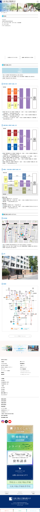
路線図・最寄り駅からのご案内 (27, 57)
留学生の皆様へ (3, 404)
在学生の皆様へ (3, 400)
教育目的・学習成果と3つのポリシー (7, 367)
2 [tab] (15, 352)
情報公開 (2, 374)
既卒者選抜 (3, 389)
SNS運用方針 (6, 493)
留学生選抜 (3, 391)
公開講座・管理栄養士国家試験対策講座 (7, 413)
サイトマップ (20, 492)
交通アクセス (7, 510)
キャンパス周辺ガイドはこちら (20, 336)
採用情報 (33, 493)
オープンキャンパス (33, 510)
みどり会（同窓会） (4, 408)
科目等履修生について (4, 411)
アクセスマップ (7, 492)
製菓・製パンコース (23, 367)
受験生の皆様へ (3, 399)
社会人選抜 (3, 387)
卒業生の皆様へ (3, 402)
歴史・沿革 (3, 368)
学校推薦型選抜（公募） (5, 383)
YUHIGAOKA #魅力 (4, 363)
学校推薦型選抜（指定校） (5, 382)
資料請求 (20, 510)
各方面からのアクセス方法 (12, 57)
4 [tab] (19, 352)
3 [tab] (17, 352)
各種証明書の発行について (5, 410)
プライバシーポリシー (20, 493)
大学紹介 (2, 361)
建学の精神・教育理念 (4, 365)
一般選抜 (2, 385)
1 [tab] (13, 352)
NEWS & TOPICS (4, 359)
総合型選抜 (3, 380)
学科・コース (22, 361)
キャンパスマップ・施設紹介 (5, 370)
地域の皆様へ (3, 406)
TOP (1, 12)
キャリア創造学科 (23, 369)
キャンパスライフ (4, 394)
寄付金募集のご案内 (4, 417)
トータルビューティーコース (24, 374)
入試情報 (2, 378)
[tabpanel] (20, 348)
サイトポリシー (33, 492)
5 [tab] (21, 352)
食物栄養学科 (22, 363)
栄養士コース (22, 365)
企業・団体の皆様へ (4, 415)
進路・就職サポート (4, 392)
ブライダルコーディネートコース (25, 372)
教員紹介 (2, 372)
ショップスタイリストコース (24, 370)
